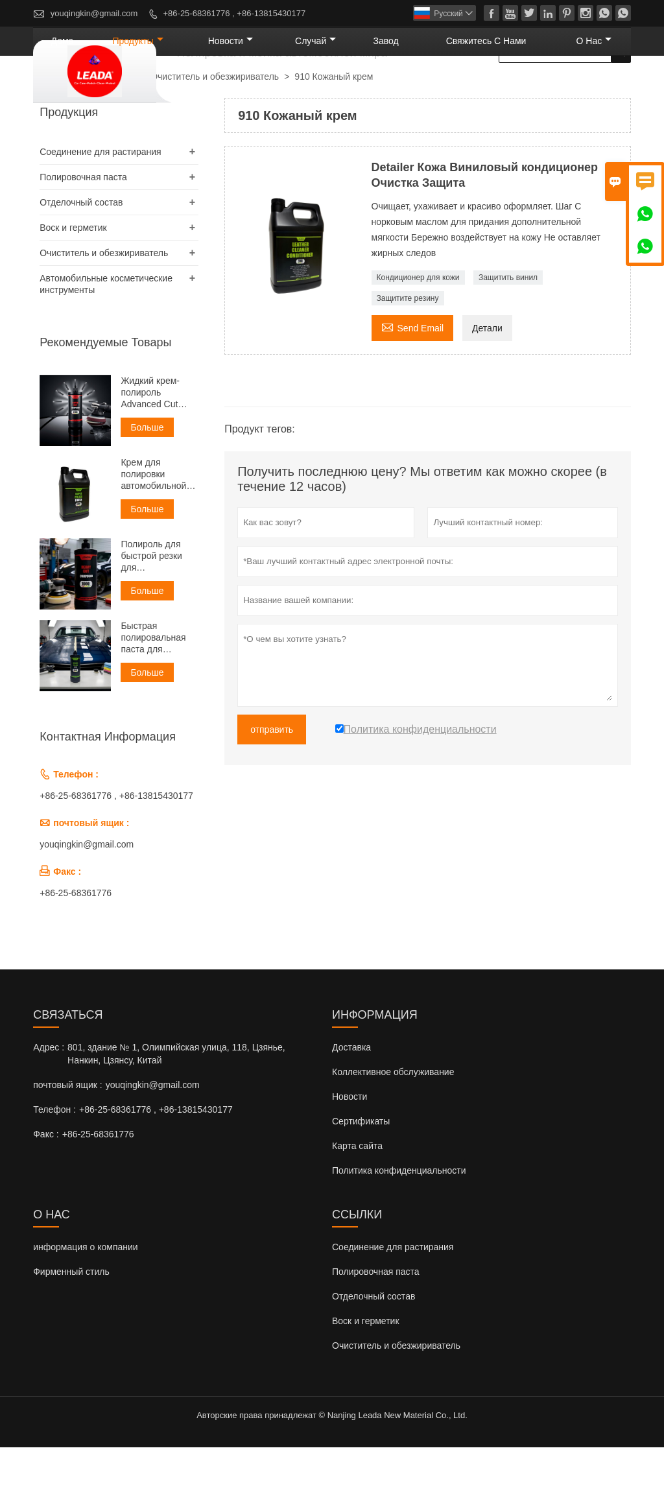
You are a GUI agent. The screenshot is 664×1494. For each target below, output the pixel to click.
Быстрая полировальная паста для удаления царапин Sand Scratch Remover (156, 684)
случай (390, 87)
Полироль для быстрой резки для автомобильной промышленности (158, 603)
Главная (55, 124)
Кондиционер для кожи (418, 324)
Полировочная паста (83, 224)
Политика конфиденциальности (399, 1217)
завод (443, 87)
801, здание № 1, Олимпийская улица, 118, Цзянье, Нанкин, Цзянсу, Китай (176, 1100)
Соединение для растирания (100, 198)
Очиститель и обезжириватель (214, 123)
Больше (146, 474)
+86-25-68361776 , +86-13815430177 (234, 13)
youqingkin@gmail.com (94, 13)
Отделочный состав (81, 249)
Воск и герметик (73, 274)
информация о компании (85, 1293)
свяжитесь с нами (520, 87)
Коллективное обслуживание (393, 1118)
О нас (603, 87)
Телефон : (54, 1156)
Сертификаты (361, 1168)
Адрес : (48, 1094)
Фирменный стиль (71, 1318)
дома (197, 87)
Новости (349, 1143)
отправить (271, 776)
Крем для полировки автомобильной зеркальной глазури (153, 521)
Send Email (412, 373)
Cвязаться (67, 1061)
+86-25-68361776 (76, 939)
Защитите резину (408, 345)
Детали (487, 375)
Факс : (46, 1181)
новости (325, 87)
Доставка (351, 1094)
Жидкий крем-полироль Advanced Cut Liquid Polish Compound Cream (158, 439)
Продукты (255, 87)
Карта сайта (357, 1192)
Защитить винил (508, 324)
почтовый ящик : (67, 1131)
